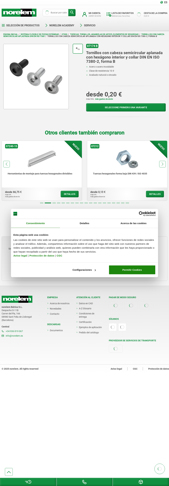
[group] (42, 171)
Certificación (85, 322)
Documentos (56, 330)
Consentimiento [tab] (35, 223)
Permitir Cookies (132, 269)
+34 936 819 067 (12, 331)
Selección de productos (21, 25)
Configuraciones (84, 269)
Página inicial (10, 34)
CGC (59, 255)
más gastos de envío (104, 99)
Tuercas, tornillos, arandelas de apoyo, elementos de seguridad (104, 34)
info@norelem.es (12, 335)
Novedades (55, 308)
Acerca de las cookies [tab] (134, 223)
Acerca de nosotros (59, 303)
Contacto (54, 314)
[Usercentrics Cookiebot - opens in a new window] (141, 213)
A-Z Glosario (85, 308)
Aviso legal (20, 255)
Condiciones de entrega (86, 315)
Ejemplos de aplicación (90, 327)
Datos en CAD (86, 303)
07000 (64, 34)
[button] (6, 164)
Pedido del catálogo (89, 332)
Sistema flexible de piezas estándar (40, 34)
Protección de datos (41, 255)
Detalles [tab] (84, 223)
